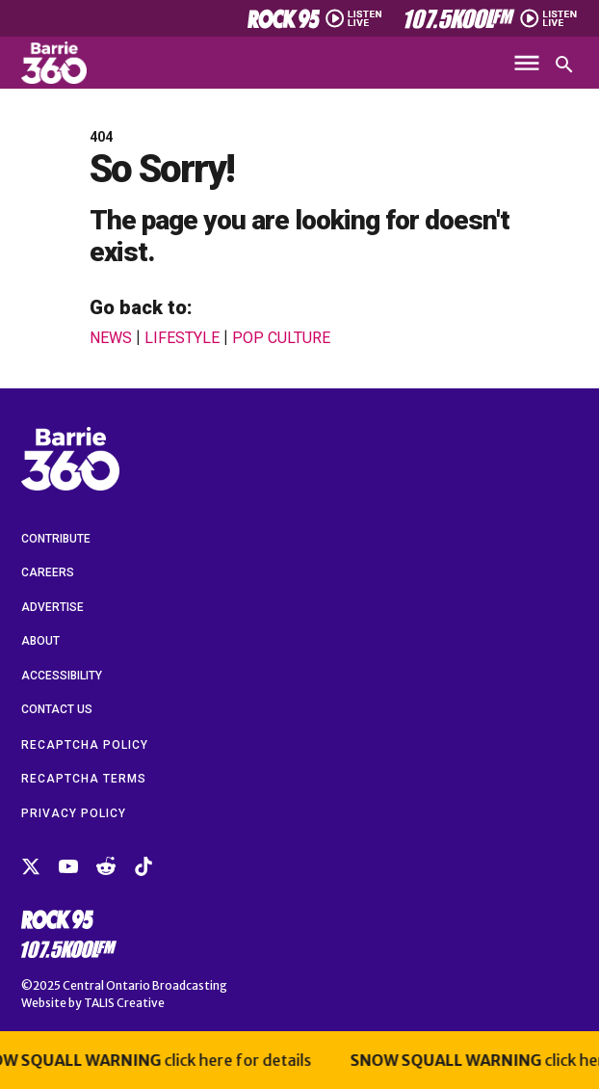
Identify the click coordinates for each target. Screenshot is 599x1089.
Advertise (52, 607)
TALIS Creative (124, 1003)
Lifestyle (182, 338)
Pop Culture (281, 338)
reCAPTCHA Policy (84, 745)
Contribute (56, 538)
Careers (47, 572)
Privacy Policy (73, 813)
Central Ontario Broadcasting (145, 985)
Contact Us (56, 709)
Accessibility (61, 675)
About (40, 641)
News (111, 338)
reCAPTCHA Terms (83, 778)
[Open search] (564, 64)
